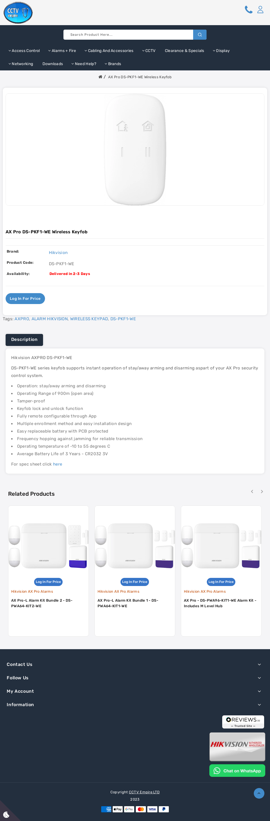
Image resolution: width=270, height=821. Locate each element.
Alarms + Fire (62, 50)
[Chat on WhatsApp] (237, 770)
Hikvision (58, 252)
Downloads (52, 63)
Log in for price (25, 298)
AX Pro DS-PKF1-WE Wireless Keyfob (140, 77)
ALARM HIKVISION (50, 318)
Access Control (24, 50)
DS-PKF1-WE (123, 318)
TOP (259, 793)
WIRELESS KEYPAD (89, 318)
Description (24, 339)
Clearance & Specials (184, 50)
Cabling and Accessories (109, 50)
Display (221, 50)
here (57, 464)
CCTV (149, 50)
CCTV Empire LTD (144, 792)
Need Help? (83, 63)
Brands (113, 63)
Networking (20, 63)
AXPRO (22, 318)
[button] (260, 9)
